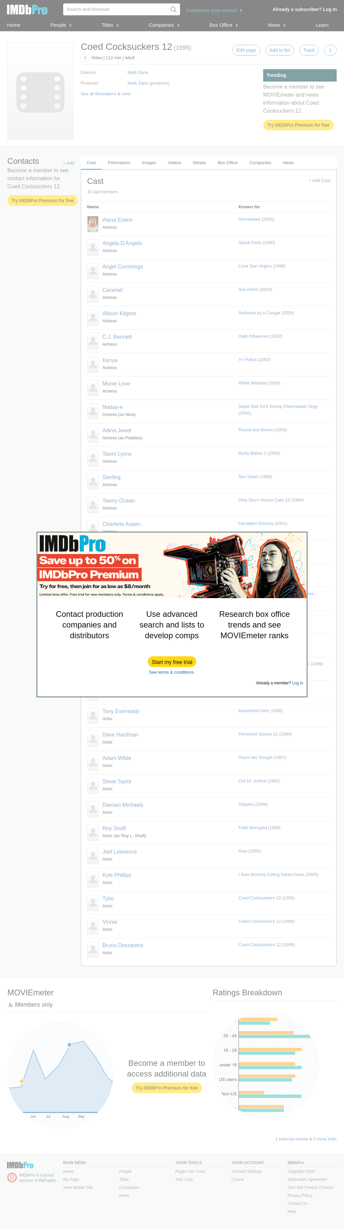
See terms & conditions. (172, 672)
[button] (172, 662)
